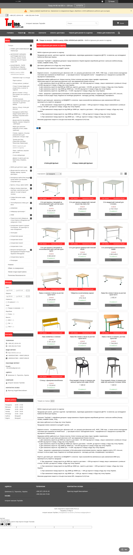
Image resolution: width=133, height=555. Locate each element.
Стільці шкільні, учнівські (20, 83)
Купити (51, 216)
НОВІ (12, 215)
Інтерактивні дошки (17, 236)
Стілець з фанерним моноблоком (51, 380)
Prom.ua (76, 509)
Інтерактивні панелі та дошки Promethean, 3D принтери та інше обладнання (20, 227)
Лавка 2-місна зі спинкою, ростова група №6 (113, 337)
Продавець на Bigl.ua (66, 510)
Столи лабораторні (19, 155)
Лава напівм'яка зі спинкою (51, 337)
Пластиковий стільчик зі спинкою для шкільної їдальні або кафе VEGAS (82, 381)
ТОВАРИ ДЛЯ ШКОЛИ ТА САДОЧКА (81, 33)
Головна (10, 33)
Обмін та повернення (16, 268)
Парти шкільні (17, 80)
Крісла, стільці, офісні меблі (19, 185)
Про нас (31, 33)
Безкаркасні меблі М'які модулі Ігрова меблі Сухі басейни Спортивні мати (20, 179)
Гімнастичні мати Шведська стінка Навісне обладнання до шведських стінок (20, 220)
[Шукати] (96, 23)
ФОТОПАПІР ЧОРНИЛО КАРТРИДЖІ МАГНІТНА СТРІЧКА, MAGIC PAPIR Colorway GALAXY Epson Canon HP (18, 58)
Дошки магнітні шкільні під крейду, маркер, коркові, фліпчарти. (19, 172)
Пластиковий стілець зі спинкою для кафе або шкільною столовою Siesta (113, 381)
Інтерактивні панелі (17, 243)
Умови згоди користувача (17, 272)
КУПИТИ (79, 6)
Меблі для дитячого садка (19, 167)
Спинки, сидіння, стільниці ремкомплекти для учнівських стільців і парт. (21, 134)
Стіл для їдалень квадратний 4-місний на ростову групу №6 (82, 203)
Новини (11, 264)
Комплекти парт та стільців (21, 77)
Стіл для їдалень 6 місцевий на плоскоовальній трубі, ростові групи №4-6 (51, 249)
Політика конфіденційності (83, 512)
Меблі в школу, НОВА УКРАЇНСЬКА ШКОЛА (68, 40)
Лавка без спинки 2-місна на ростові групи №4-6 (82, 337)
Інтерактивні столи (16, 246)
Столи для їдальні (51, 163)
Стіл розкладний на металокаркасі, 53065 (113, 248)
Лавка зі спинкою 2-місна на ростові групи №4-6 (51, 294)
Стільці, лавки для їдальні (82, 163)
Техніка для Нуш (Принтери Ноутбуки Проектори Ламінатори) (20, 141)
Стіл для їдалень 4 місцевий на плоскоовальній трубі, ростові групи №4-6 (51, 203)
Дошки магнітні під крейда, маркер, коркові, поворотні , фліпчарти (21, 122)
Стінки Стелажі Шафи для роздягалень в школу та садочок (21, 88)
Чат (124, 549)
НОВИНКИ (14, 208)
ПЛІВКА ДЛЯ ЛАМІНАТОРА (106, 33)
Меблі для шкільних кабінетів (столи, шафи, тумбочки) (20, 128)
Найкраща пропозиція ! (18, 211)
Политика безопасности (16, 275)
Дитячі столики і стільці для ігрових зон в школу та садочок (21, 94)
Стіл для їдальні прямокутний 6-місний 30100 (82, 248)
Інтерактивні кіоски (17, 239)
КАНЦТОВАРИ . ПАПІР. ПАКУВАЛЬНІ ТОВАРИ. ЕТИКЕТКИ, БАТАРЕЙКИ (18, 67)
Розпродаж (14, 260)
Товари (21, 33)
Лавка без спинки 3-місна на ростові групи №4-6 (113, 294)
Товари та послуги (45, 40)
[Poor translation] (7, 524)
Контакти (42, 33)
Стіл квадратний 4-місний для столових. (113, 203)
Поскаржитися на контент (66, 512)
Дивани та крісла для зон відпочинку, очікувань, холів (21, 159)
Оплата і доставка (57, 33)
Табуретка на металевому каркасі (82, 293)
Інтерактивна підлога (17, 257)
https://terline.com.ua (14, 352)
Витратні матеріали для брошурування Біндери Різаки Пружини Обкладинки (20, 251)
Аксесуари (14, 232)
